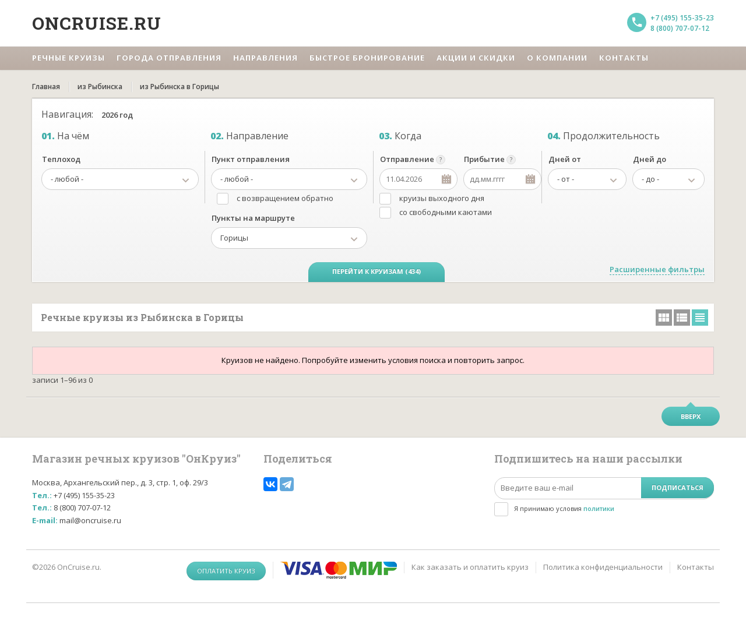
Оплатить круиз (226, 570)
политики (598, 508)
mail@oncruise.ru (90, 520)
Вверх (691, 416)
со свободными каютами (445, 212)
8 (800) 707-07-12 (679, 28)
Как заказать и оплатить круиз (470, 567)
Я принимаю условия (564, 508)
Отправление (407, 159)
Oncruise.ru (96, 23)
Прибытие (484, 159)
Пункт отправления (251, 159)
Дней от (564, 159)
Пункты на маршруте (253, 218)
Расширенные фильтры (657, 269)
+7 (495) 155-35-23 (682, 18)
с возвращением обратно (285, 198)
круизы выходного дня (441, 198)
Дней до (649, 159)
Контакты (695, 567)
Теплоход (61, 159)
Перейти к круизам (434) (376, 271)
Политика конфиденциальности (603, 567)
